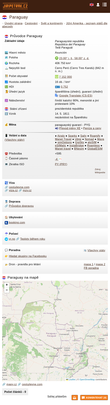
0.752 (64, 86)
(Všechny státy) (14, 139)
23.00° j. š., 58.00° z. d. (74, 58)
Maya (100, 139)
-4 (58, 159)
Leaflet (70, 379)
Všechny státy (96, 250)
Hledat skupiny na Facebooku (28, 256)
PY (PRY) (61, 164)
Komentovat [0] (94, 397)
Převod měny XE (69, 128)
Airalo (61, 135)
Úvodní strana (13, 23)
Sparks (72, 135)
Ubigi (78, 139)
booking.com (17, 222)
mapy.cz (12, 384)
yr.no (12, 238)
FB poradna (91, 268)
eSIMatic (60, 145)
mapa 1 (88, 264)
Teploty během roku (32, 238)
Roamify (95, 135)
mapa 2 (100, 264)
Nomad (89, 139)
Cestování (31, 23)
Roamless (93, 145)
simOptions (65, 142)
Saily (83, 135)
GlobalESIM (94, 148)
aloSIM (92, 142)
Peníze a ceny (92, 128)
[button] (6, 285)
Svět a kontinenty (52, 23)
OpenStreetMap (87, 379)
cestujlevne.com (19, 187)
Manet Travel (63, 139)
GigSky (79, 142)
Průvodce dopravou (21, 206)
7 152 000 (65, 76)
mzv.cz (27, 190)
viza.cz (13, 190)
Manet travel (63, 148)
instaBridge (76, 145)
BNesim (79, 148)
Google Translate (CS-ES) (75, 95)
